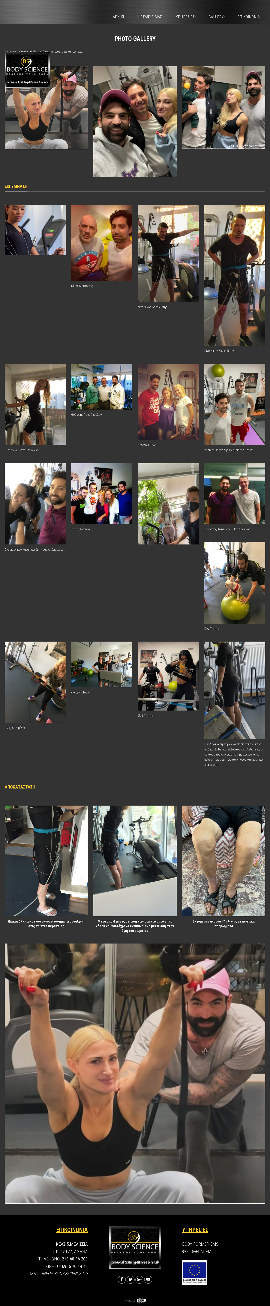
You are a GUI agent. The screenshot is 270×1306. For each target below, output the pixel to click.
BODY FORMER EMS (200, 1244)
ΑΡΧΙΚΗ (119, 17)
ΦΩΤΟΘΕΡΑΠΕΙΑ (197, 1251)
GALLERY (217, 17)
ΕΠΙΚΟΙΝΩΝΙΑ (248, 17)
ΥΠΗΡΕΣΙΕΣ (186, 17)
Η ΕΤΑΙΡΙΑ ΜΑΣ (150, 17)
